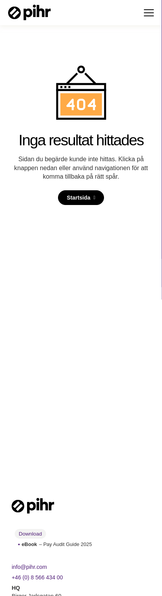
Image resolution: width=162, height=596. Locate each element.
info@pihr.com (29, 567)
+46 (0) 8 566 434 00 (37, 577)
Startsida (78, 198)
